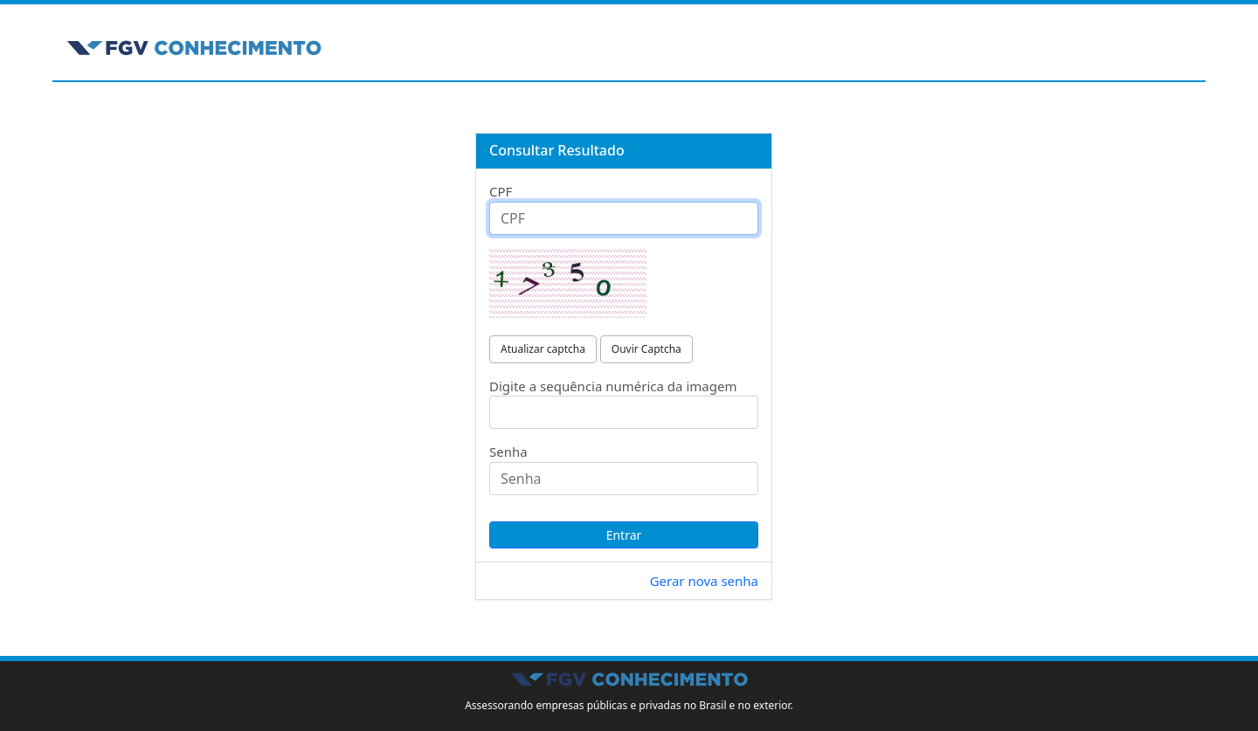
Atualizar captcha (543, 348)
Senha (508, 451)
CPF (500, 191)
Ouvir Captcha (646, 348)
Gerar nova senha (704, 581)
